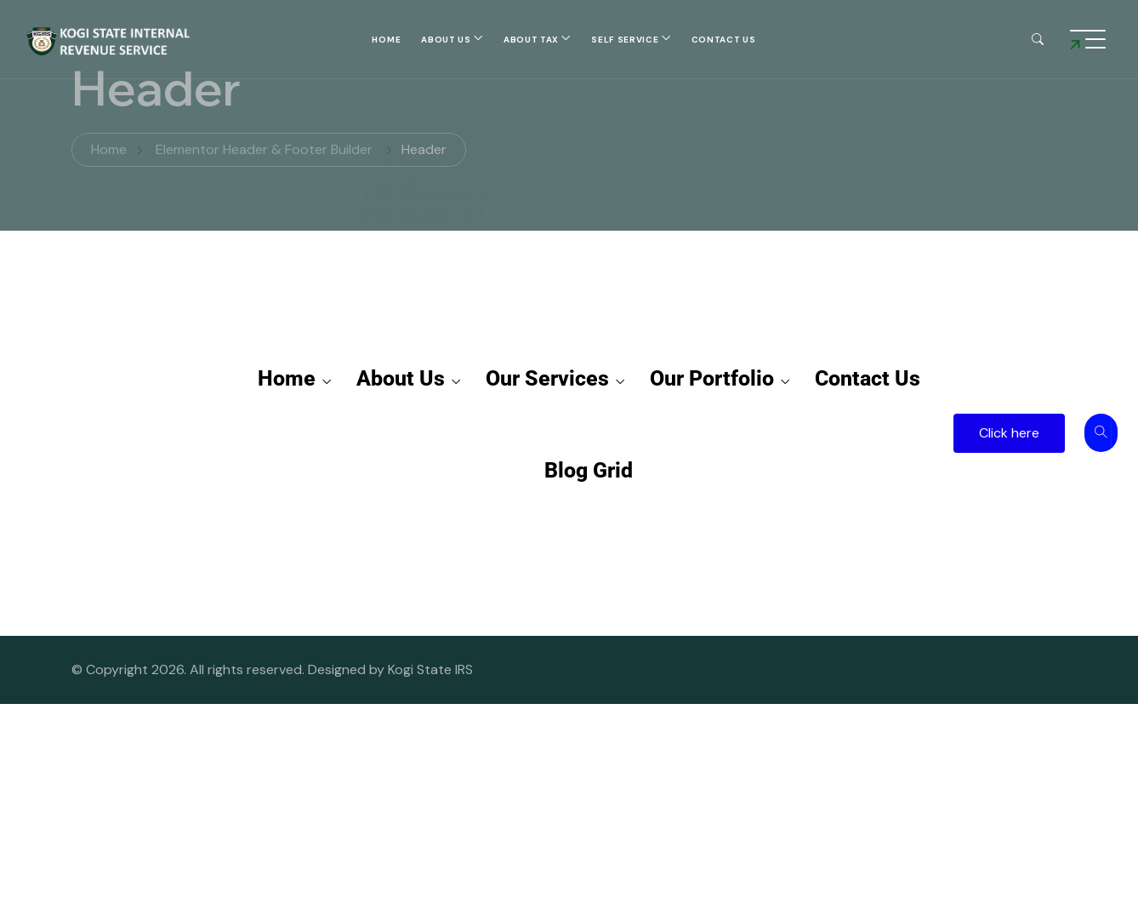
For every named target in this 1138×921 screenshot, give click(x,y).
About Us (446, 39)
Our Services (555, 379)
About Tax (531, 39)
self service (624, 39)
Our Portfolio (719, 379)
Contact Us (723, 39)
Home (386, 39)
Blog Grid (588, 470)
